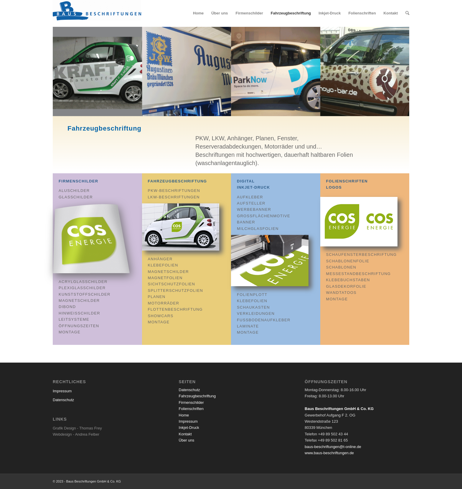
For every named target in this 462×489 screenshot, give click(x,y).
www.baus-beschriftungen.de (329, 453)
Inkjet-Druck (189, 427)
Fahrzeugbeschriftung (177, 181)
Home (184, 415)
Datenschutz (63, 400)
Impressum (62, 391)
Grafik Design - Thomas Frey (77, 428)
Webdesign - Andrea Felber (76, 434)
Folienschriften (191, 408)
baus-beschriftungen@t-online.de (333, 446)
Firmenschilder (78, 181)
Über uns (186, 440)
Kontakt (185, 434)
